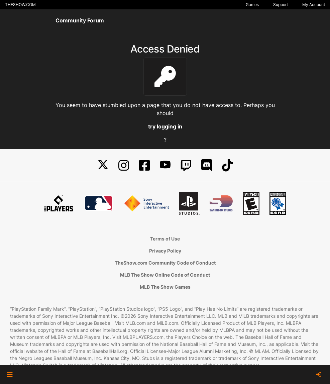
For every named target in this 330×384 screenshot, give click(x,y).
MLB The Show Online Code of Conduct (165, 275)
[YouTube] (165, 165)
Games (252, 4)
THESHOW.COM (20, 4)
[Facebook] (144, 165)
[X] (103, 165)
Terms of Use (165, 239)
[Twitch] (186, 165)
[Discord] (206, 165)
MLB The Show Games (165, 287)
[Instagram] (123, 165)
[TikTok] (227, 165)
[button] (9, 374)
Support (280, 4)
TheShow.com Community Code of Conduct (165, 263)
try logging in (165, 126)
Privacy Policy (165, 251)
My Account (313, 4)
